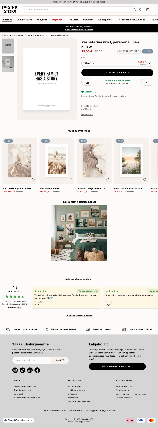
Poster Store (86, 419)
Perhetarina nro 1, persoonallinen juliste (51, 35)
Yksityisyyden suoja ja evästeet (100, 410)
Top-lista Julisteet (23, 390)
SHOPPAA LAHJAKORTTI (117, 366)
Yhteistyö (72, 394)
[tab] (140, 9)
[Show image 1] (8, 46)
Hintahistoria (87, 114)
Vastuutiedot (75, 410)
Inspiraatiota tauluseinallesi (27, 397)
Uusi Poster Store (76, 390)
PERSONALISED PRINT (129, 51)
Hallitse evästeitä (124, 397)
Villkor (45, 410)
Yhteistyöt (73, 397)
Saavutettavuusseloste (79, 401)
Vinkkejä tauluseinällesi (25, 386)
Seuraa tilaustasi (124, 386)
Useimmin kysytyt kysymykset (131, 394)
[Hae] (134, 9)
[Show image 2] (8, 63)
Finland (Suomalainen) (18, 420)
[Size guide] (87, 82)
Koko (83, 57)
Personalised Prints (21, 35)
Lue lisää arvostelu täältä (79, 315)
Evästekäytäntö (58, 410)
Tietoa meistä (74, 386)
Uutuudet (18, 394)
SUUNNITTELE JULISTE (117, 72)
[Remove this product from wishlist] (147, 82)
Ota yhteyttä (122, 390)
